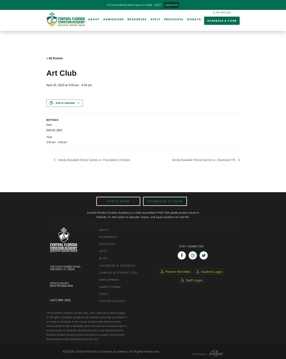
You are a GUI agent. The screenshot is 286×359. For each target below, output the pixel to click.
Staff (103, 293)
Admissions (113, 19)
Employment (109, 279)
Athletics (107, 243)
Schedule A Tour (165, 201)
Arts (103, 251)
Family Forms (110, 286)
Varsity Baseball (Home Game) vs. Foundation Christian (93, 160)
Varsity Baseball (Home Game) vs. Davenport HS (204, 160)
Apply (155, 19)
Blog (103, 258)
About (94, 19)
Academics (108, 236)
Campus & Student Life (118, 272)
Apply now (118, 201)
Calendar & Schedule (117, 265)
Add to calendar (65, 102)
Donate (194, 19)
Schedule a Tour (222, 21)
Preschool (174, 19)
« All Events (54, 58)
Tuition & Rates (112, 301)
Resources (137, 19)
